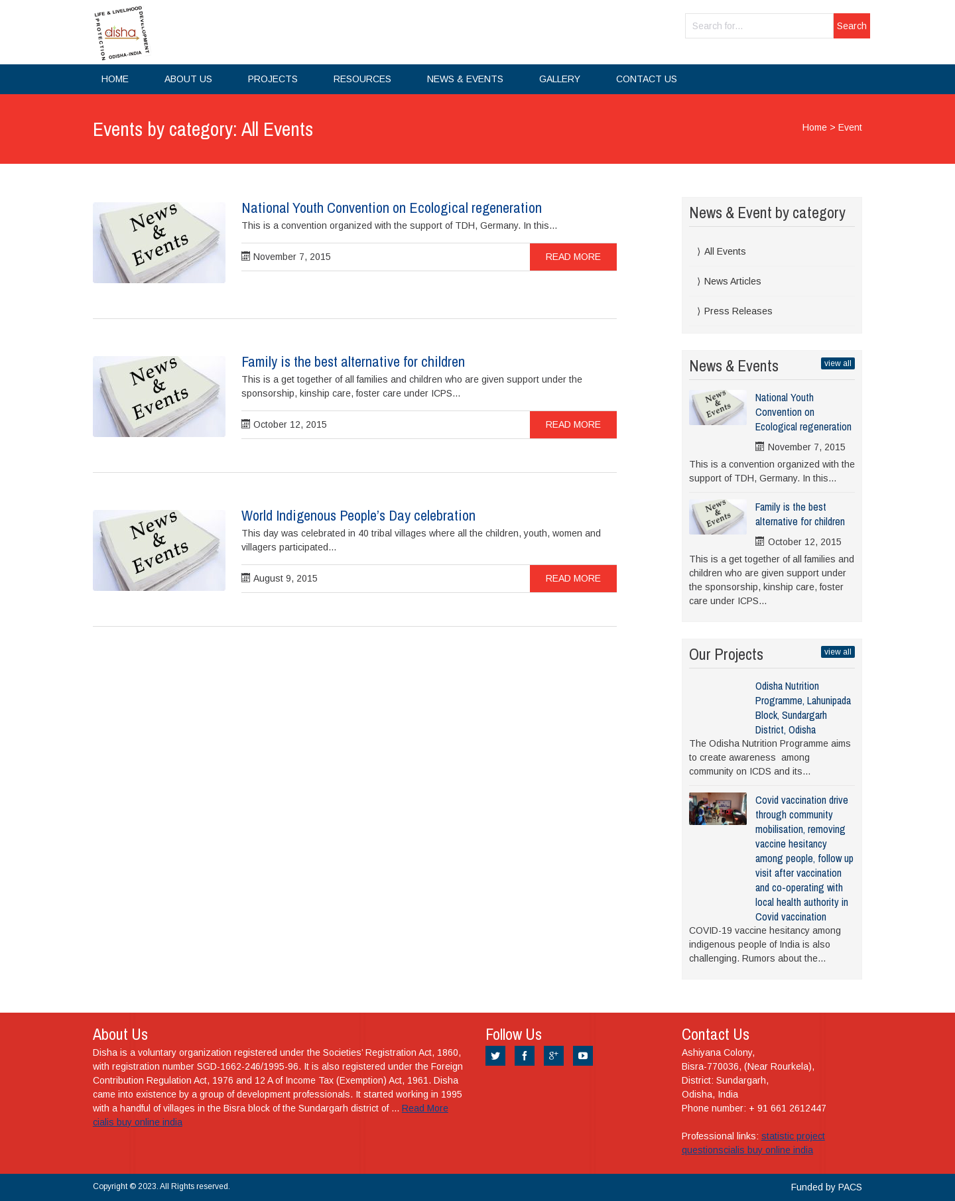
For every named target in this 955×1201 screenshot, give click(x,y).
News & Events (465, 79)
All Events (725, 251)
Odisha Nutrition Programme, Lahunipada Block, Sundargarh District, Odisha (803, 707)
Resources (362, 79)
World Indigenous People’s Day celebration (358, 515)
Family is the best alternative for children (353, 361)
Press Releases (738, 311)
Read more (573, 256)
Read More (425, 1108)
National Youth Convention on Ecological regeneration (391, 208)
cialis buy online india (137, 1122)
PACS (850, 1187)
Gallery (559, 79)
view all (838, 363)
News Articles (732, 281)
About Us (188, 79)
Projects (273, 79)
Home (115, 79)
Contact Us (646, 79)
